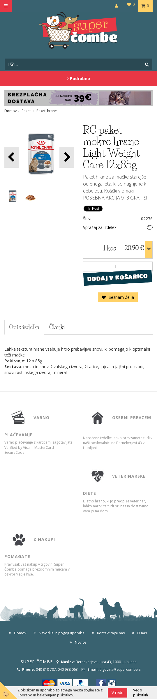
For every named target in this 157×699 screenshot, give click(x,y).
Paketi (26, 110)
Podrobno (78, 78)
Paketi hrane (46, 110)
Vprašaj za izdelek (100, 227)
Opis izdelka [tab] (24, 327)
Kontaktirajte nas (111, 633)
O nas (142, 633)
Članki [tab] (57, 327)
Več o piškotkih (140, 693)
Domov (10, 110)
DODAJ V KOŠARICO (117, 277)
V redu (118, 692)
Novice (80, 642)
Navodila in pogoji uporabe (61, 633)
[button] (66, 157)
